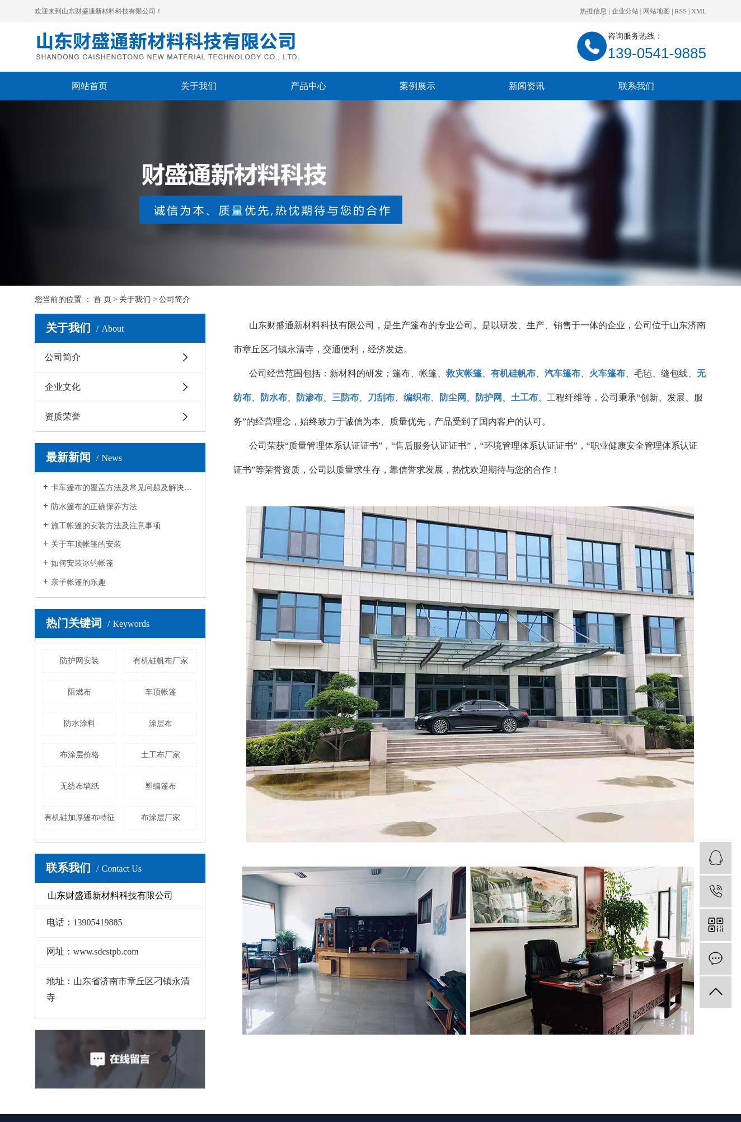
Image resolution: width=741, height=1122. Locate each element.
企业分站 (625, 11)
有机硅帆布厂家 (160, 661)
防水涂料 (79, 723)
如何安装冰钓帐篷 (82, 563)
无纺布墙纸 (79, 786)
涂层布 (160, 723)
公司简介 (63, 357)
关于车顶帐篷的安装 (86, 544)
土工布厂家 (160, 755)
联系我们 (636, 86)
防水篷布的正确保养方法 (94, 506)
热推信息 (593, 11)
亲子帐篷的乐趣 (78, 582)
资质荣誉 (63, 416)
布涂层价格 (79, 755)
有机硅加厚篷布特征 (79, 817)
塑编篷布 (160, 786)
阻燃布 (79, 692)
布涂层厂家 (160, 817)
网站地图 (656, 11)
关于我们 (199, 86)
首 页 (102, 299)
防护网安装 (79, 661)
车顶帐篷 (160, 692)
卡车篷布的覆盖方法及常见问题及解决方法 (124, 487)
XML (698, 11)
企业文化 (63, 387)
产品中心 (308, 86)
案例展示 (417, 86)
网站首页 (89, 86)
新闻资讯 (527, 86)
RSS (681, 11)
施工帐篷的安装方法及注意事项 (106, 526)
